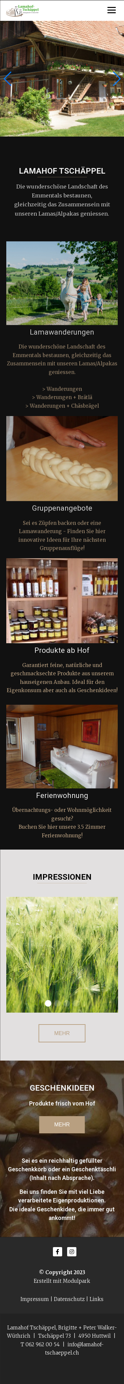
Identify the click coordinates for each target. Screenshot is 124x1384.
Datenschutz (69, 1299)
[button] (116, 78)
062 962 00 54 (42, 1344)
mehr (62, 1124)
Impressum (35, 1299)
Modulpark (76, 1281)
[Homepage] (62, 10)
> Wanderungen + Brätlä (62, 403)
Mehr (62, 1033)
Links (96, 1299)
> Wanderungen (62, 395)
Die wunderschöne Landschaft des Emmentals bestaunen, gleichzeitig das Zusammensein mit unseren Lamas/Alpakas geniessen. (62, 370)
